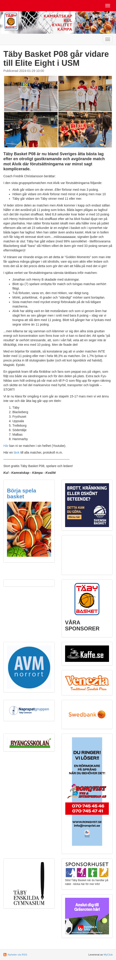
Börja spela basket (21, 493)
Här (6, 446)
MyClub (108, 954)
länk (17, 452)
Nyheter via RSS (17, 954)
